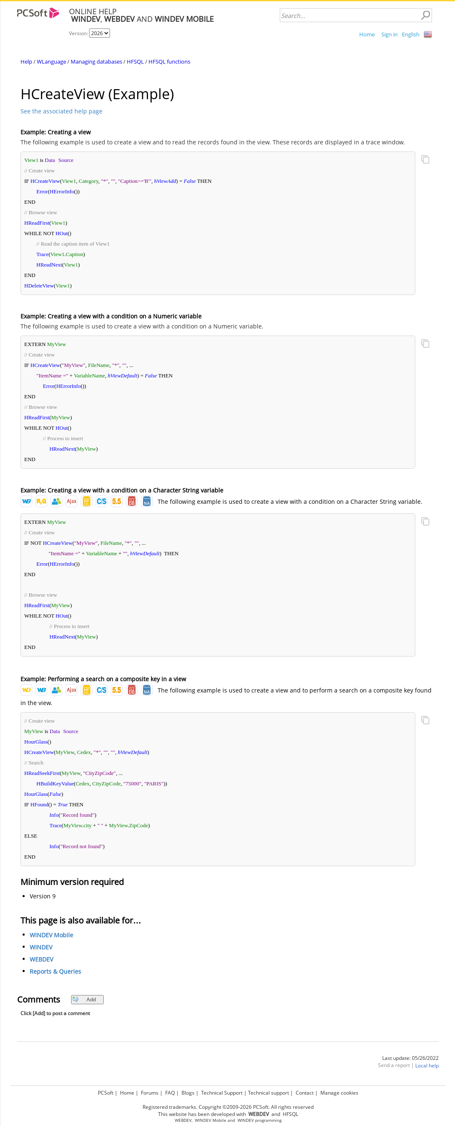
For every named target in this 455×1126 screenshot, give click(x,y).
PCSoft (105, 1092)
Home (367, 34)
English (410, 34)
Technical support (268, 1092)
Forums (149, 1092)
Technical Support (222, 1092)
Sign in (389, 34)
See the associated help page (61, 111)
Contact (305, 1092)
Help (26, 61)
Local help (427, 1065)
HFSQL (135, 61)
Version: (79, 33)
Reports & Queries (55, 971)
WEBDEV (41, 959)
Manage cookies (339, 1092)
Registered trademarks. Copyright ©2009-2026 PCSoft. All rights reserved (228, 1107)
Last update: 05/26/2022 (410, 1058)
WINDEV (41, 947)
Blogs (187, 1092)
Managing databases (96, 61)
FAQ (170, 1092)
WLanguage (51, 61)
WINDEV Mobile (51, 935)
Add (84, 999)
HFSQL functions (169, 61)
